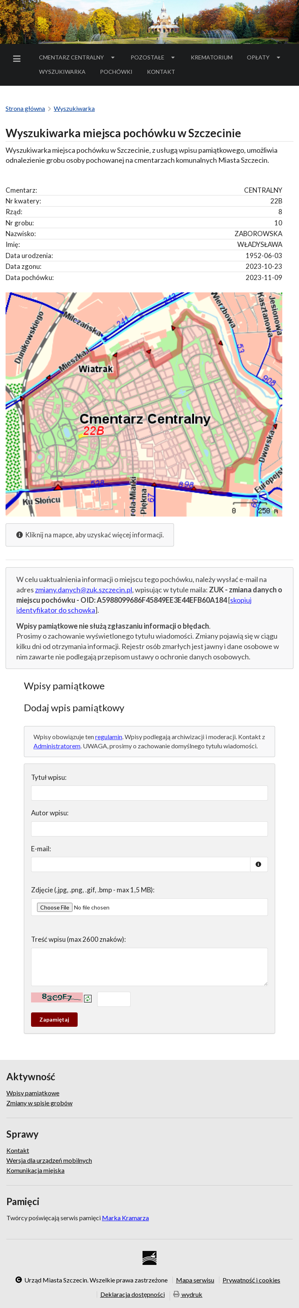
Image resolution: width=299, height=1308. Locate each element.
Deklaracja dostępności (132, 1294)
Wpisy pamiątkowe (32, 1093)
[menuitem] (18, 58)
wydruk (188, 1295)
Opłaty (264, 57)
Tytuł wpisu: (48, 777)
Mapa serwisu (195, 1279)
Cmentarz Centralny (77, 57)
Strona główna (25, 108)
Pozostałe (154, 57)
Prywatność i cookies (251, 1279)
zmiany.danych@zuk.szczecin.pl (83, 589)
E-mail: (41, 848)
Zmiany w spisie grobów (39, 1103)
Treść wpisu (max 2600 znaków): (78, 939)
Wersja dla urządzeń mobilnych (49, 1160)
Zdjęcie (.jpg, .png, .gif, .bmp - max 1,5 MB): (92, 890)
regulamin (108, 736)
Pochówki (119, 73)
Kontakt (161, 71)
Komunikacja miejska (35, 1170)
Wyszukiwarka (62, 71)
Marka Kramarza (125, 1217)
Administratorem (56, 746)
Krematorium (212, 57)
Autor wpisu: (49, 813)
